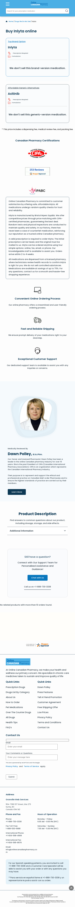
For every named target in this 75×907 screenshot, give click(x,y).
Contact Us (43, 727)
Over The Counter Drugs (18, 712)
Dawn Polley (44, 687)
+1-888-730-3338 (14, 821)
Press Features (45, 692)
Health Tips (11, 722)
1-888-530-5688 (13, 828)
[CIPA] (37, 153)
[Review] (37, 171)
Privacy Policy (45, 717)
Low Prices (43, 712)
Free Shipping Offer (48, 707)
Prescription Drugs (15, 687)
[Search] (66, 11)
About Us (10, 697)
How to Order (13, 702)
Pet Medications (14, 707)
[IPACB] (37, 190)
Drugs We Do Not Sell (22, 21)
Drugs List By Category (18, 692)
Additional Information (38, 531)
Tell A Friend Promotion (50, 697)
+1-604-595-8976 (14, 842)
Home (11, 21)
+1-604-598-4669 (14, 835)
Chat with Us (37, 577)
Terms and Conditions (49, 722)
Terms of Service (31, 766)
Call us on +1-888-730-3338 (37, 586)
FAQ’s (9, 727)
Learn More (19, 491)
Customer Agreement (49, 702)
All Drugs (10, 717)
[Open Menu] (7, 4)
